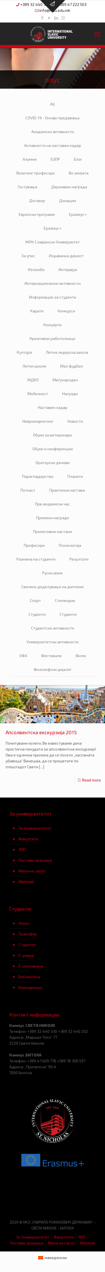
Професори (34, 545)
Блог (78, 159)
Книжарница (30, 987)
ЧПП (22, 849)
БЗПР (55, 159)
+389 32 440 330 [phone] (35, 4)
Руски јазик (52, 572)
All (52, 104)
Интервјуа (68, 269)
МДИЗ (33, 379)
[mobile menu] (97, 34)
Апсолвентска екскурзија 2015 (41, 732)
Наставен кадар (52, 407)
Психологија (70, 545)
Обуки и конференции (52, 448)
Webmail (26, 881)
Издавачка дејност (66, 255)
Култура (24, 352)
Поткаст (27, 490)
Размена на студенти (36, 559)
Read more (91, 780)
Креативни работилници (52, 338)
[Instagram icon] (63, 17)
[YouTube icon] (49, 17)
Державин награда (69, 186)
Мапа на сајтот (32, 870)
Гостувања (27, 186)
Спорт (35, 600)
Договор (37, 200)
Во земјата (78, 173)
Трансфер (27, 933)
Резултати (78, 559)
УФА (23, 655)
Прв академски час (52, 503)
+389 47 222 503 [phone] (72, 4)
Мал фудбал (71, 366)
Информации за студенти (52, 297)
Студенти (37, 614)
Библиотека (29, 976)
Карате (37, 310)
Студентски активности (52, 628)
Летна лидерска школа (67, 352)
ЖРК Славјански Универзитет (52, 241)
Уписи (23, 923)
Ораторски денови (53, 462)
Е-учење (26, 955)
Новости (75, 421)
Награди (70, 393)
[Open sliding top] (52, 6)
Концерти (52, 324)
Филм (81, 655)
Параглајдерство (37, 476)
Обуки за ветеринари (52, 435)
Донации (67, 200)
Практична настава (67, 490)
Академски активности (52, 131)
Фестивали (51, 655)
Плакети (75, 476)
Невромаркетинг (37, 421)
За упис (28, 255)
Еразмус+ (78, 214)
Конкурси (66, 310)
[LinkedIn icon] (56, 17)
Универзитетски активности (53, 641)
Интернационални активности (53, 283)
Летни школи (34, 366)
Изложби (36, 269)
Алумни (30, 159)
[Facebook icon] (42, 17)
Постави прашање (35, 860)
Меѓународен (65, 379)
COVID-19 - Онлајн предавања (52, 117)
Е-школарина (30, 966)
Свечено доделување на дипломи (52, 586)
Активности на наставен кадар (52, 145)
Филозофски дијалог (53, 669)
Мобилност (37, 393)
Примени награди (52, 517)
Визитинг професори (36, 173)
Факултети (28, 838)
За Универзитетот (35, 828)
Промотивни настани (52, 531)
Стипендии (65, 600)
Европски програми (37, 214)
